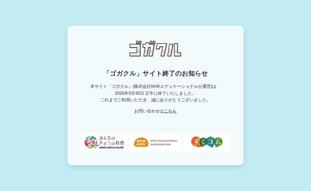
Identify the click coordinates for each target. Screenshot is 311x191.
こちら (170, 111)
